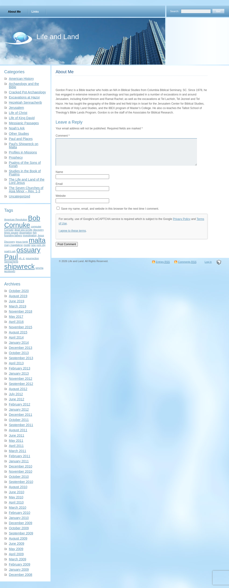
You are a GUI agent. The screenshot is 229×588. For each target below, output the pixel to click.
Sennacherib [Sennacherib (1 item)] (11, 261)
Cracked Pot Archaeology (27, 92)
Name (59, 172)
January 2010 (19, 518)
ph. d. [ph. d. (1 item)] (22, 258)
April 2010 (16, 502)
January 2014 (19, 342)
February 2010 (19, 513)
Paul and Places (20, 139)
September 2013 (21, 358)
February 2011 (19, 456)
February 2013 (19, 368)
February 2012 (19, 404)
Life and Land (57, 36)
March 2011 (17, 451)
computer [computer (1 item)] (36, 226)
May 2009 (16, 549)
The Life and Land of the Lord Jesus (26, 181)
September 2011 (21, 425)
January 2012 (19, 409)
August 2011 (18, 430)
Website (61, 195)
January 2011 (19, 461)
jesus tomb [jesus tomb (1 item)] (22, 241)
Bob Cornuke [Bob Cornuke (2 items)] (22, 221)
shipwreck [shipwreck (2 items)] (19, 266)
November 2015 (20, 327)
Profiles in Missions (23, 152)
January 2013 (19, 373)
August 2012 (18, 389)
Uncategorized (19, 196)
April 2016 (16, 322)
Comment (63, 135)
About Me (14, 11)
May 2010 (16, 497)
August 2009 (18, 538)
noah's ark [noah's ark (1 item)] (10, 251)
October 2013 (19, 353)
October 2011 (19, 420)
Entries (163, 261)
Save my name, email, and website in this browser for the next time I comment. (110, 208)
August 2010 (18, 487)
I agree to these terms (72, 230)
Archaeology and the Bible (24, 85)
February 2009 (19, 564)
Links (35, 11)
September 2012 (21, 384)
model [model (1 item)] (27, 245)
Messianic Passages (24, 123)
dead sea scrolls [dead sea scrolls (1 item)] (23, 229)
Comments (187, 261)
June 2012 (16, 399)
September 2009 (21, 533)
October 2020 (19, 291)
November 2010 (20, 471)
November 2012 (20, 378)
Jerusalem (16, 108)
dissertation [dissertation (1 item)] (25, 232)
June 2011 (16, 435)
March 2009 (17, 559)
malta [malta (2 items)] (37, 240)
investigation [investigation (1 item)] (30, 235)
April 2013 (16, 363)
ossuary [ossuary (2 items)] (28, 250)
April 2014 (16, 337)
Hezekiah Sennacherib (25, 102)
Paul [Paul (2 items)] (11, 257)
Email (59, 184)
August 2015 (18, 332)
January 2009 (19, 569)
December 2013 (20, 348)
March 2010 (17, 507)
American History (21, 78)
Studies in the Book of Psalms (25, 172)
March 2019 (17, 306)
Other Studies (19, 133)
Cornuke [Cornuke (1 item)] (9, 229)
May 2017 (16, 316)
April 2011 (16, 446)
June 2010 (16, 492)
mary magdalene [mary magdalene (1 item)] (13, 245)
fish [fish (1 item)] (35, 232)
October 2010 (19, 476)
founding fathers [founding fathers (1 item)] (13, 235)
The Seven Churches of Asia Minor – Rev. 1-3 (26, 189)
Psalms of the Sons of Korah (25, 164)
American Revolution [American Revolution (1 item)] (15, 219)
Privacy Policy (181, 219)
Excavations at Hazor (24, 97)
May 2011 (16, 440)
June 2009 (16, 543)
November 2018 (20, 311)
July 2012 (16, 394)
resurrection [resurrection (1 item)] (32, 258)
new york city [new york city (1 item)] (38, 245)
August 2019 (18, 296)
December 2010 (20, 466)
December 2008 (20, 575)
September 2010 (21, 482)
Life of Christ (18, 113)
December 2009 (20, 523)
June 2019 (16, 301)
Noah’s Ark (17, 128)
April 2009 (16, 554)
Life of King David (22, 118)
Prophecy (16, 157)
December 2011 (20, 414)
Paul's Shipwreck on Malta (23, 145)
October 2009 (19, 528)
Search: (174, 11)
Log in (208, 261)
